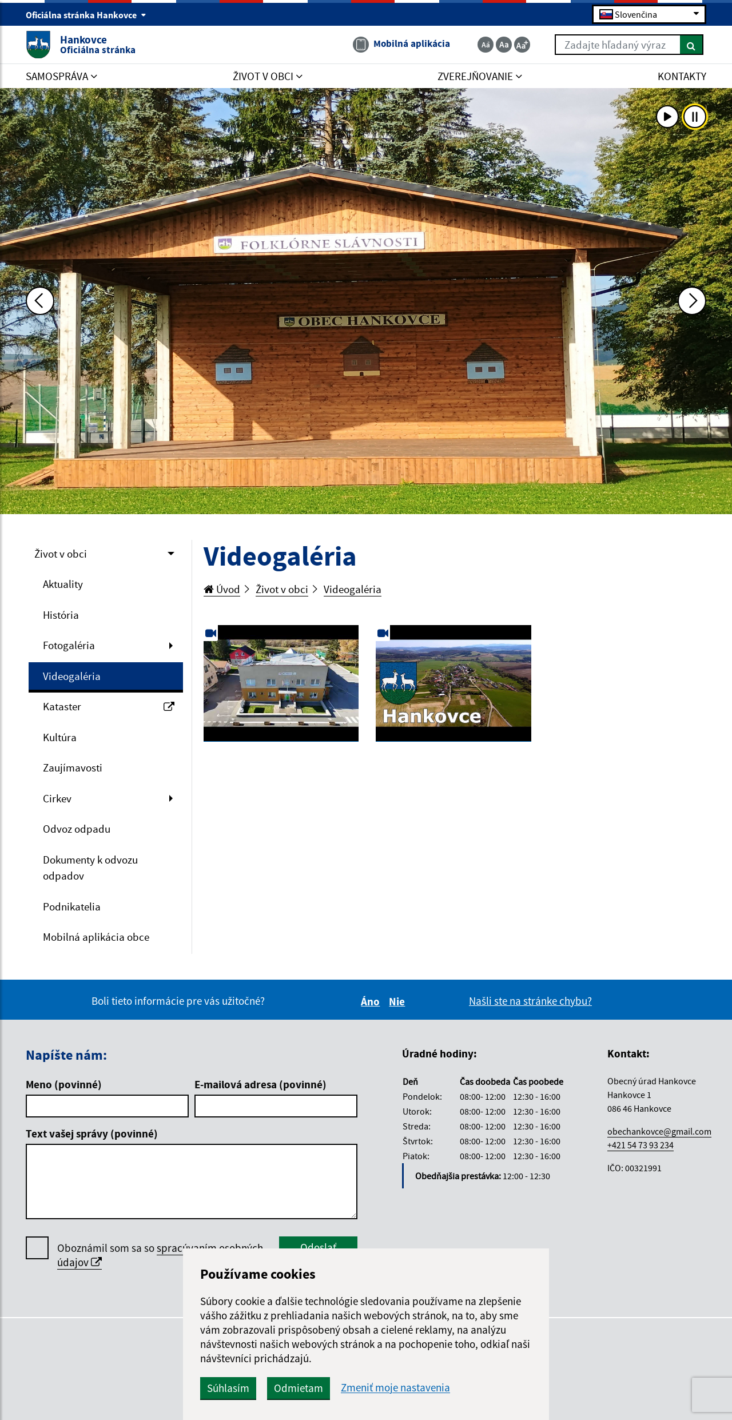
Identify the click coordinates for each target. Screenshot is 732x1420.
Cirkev (57, 798)
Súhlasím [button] (228, 1388)
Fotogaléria (69, 645)
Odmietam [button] (298, 1388)
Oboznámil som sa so (160, 1255)
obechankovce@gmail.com (659, 1131)
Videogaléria (72, 676)
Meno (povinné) (64, 1084)
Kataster (108, 706)
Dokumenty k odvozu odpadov (90, 868)
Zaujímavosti (72, 767)
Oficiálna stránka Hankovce (86, 15)
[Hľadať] (691, 44)
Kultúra (60, 737)
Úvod (222, 589)
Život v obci (60, 553)
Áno (372, 1001)
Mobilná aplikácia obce (96, 937)
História (61, 615)
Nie (398, 1001)
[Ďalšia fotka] (692, 301)
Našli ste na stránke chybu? (530, 1001)
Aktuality (63, 584)
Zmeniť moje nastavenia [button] (395, 1387)
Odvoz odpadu (76, 829)
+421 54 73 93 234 (640, 1145)
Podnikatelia (72, 906)
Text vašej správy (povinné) (92, 1133)
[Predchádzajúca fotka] (40, 301)
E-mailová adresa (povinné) (260, 1084)
